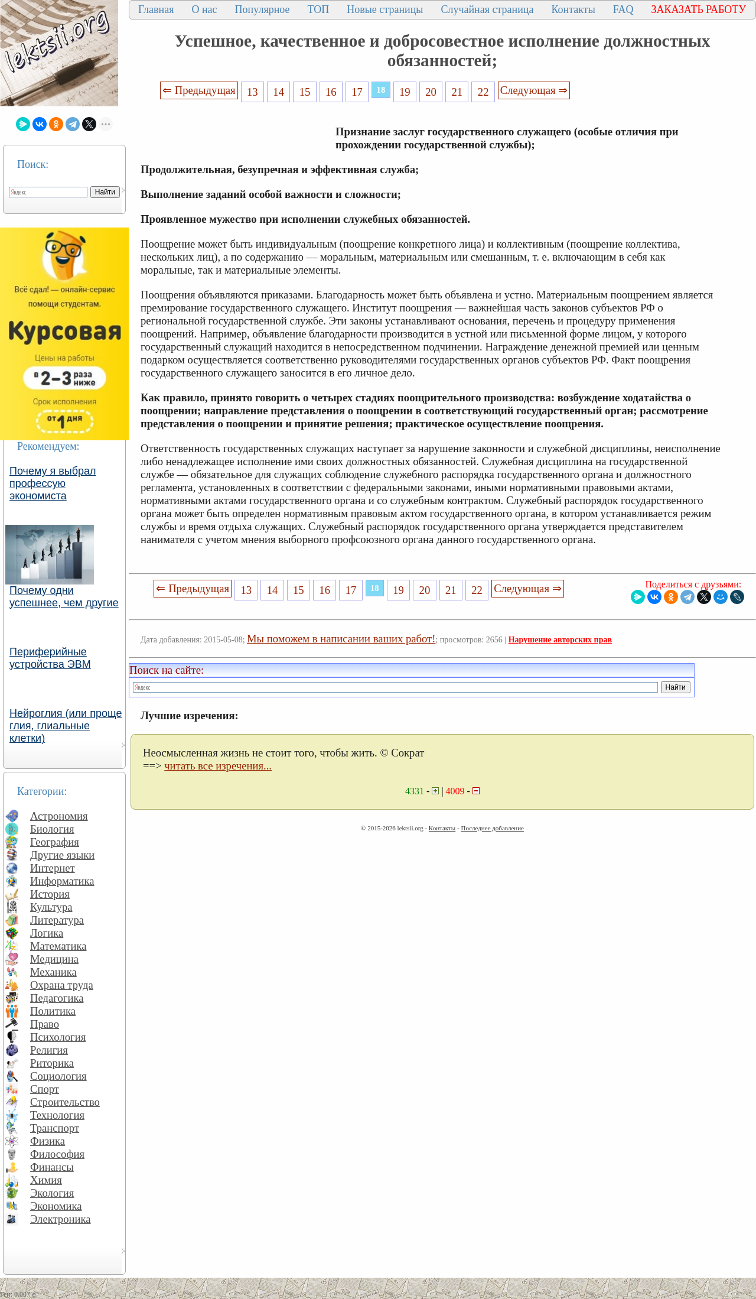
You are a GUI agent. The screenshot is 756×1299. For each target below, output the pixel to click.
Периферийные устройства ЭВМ (50, 658)
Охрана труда (61, 985)
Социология (58, 1076)
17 (357, 92)
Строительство (65, 1102)
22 (483, 92)
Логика (46, 933)
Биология (52, 829)
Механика (53, 972)
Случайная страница (487, 9)
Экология (52, 1193)
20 (430, 92)
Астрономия (59, 816)
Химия (46, 1180)
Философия (57, 1154)
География (54, 842)
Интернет (52, 868)
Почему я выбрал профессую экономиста (52, 483)
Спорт (44, 1089)
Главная (156, 9)
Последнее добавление (492, 828)
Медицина (54, 959)
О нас (204, 9)
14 (278, 92)
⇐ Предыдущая (199, 90)
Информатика (62, 881)
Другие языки (62, 855)
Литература (57, 920)
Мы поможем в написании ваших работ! (341, 638)
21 (457, 92)
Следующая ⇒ (534, 90)
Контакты (573, 9)
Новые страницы (385, 9)
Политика (53, 1011)
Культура (51, 907)
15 (305, 92)
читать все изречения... (218, 765)
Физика (47, 1141)
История (50, 894)
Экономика (56, 1206)
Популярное (262, 9)
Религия (49, 1050)
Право (44, 1024)
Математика (58, 946)
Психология (58, 1037)
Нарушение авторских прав (560, 639)
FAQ (623, 9)
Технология (57, 1115)
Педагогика (57, 998)
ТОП (319, 9)
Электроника (60, 1219)
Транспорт (54, 1128)
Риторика (52, 1063)
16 (331, 92)
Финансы (52, 1167)
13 (252, 92)
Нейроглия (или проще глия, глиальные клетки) (65, 725)
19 (404, 92)
